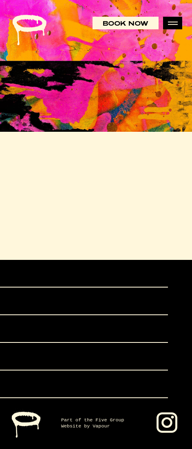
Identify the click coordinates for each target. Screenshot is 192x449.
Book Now (125, 23)
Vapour (101, 426)
